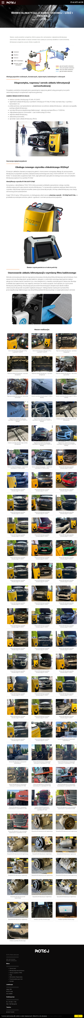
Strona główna (35, 19)
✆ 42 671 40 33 (76, 2)
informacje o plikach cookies (54, 1016)
